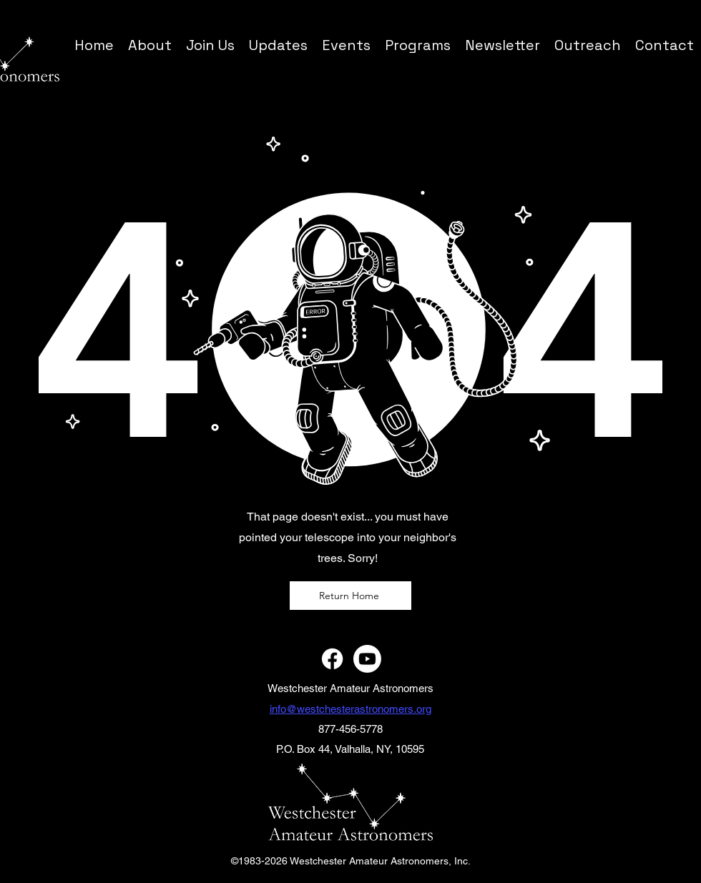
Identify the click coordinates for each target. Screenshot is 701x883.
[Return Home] (350, 595)
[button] (418, 44)
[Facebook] (332, 659)
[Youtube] (367, 659)
